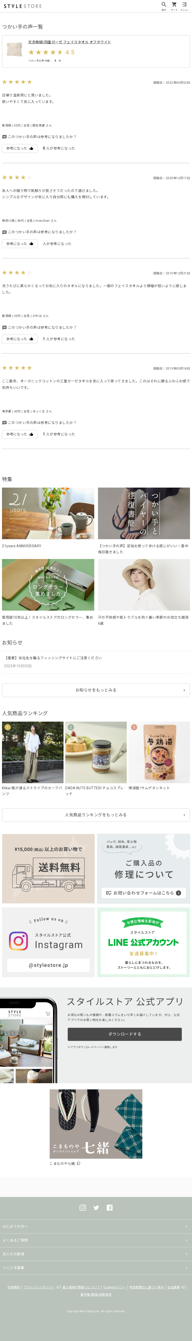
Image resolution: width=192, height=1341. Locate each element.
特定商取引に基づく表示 (147, 1287)
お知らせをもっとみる (96, 690)
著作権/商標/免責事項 (96, 1294)
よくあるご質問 (15, 1240)
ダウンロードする (124, 1034)
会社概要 (173, 1287)
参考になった (20, 148)
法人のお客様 (13, 1254)
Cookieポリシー (115, 1287)
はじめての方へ (15, 1226)
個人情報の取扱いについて (81, 1287)
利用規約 (14, 1287)
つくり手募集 (13, 1268)
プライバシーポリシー (39, 1287)
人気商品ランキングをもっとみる (96, 815)
